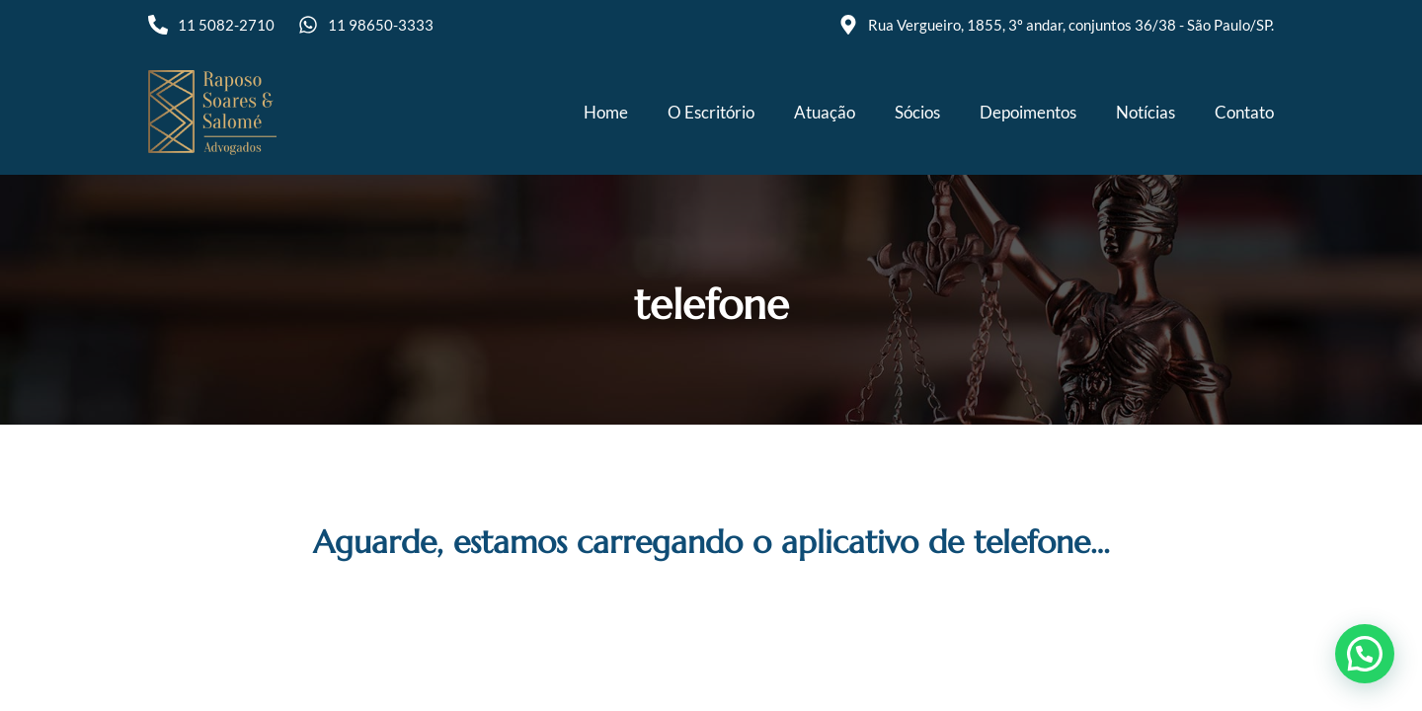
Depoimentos (1028, 112)
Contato (1244, 112)
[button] (1364, 653)
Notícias (1145, 112)
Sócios (917, 112)
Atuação (824, 112)
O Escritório (711, 112)
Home (606, 112)
